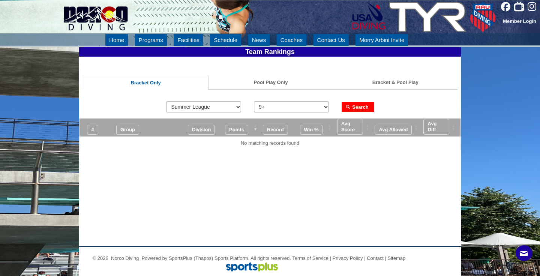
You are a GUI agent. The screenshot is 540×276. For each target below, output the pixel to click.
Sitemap (397, 258)
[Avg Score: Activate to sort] (355, 127)
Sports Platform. (231, 258)
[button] (236, 129)
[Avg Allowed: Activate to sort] (398, 127)
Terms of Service (310, 258)
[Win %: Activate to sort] (317, 127)
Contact (375, 258)
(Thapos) (203, 258)
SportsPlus (180, 258)
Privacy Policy (348, 258)
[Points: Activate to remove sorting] (243, 127)
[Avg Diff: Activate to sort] (441, 127)
